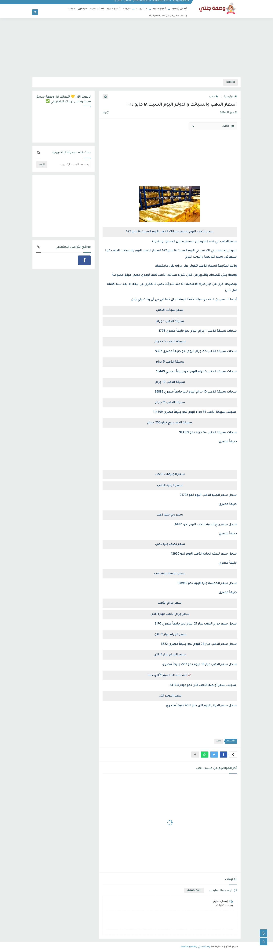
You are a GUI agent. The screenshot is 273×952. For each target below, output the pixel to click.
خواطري (82, 9)
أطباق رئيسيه (179, 9)
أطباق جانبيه (159, 9)
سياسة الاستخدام (142, 3)
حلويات (127, 9)
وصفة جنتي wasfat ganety (195, 947)
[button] (223, 754)
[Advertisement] (136, 47)
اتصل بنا (118, 3)
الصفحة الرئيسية (181, 3)
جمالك (71, 9)
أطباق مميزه (113, 9)
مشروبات (141, 9)
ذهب (213, 97)
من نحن (128, 3)
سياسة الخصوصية (162, 3)
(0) (106, 113)
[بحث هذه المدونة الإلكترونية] (69, 164)
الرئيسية (230, 97)
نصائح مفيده (97, 9)
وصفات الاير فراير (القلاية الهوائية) (168, 16)
